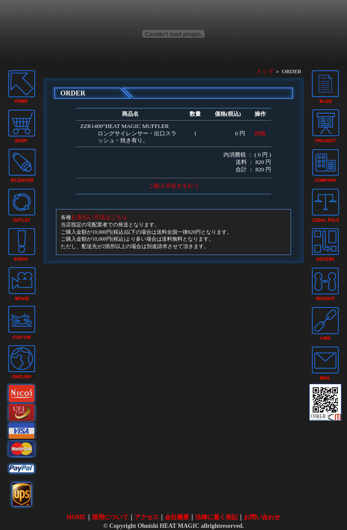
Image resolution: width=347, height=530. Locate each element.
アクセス (146, 517)
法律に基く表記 (216, 517)
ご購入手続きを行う (173, 186)
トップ (264, 71)
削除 (260, 133)
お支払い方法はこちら (99, 217)
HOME (76, 517)
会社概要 (177, 517)
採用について (110, 517)
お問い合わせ (262, 517)
